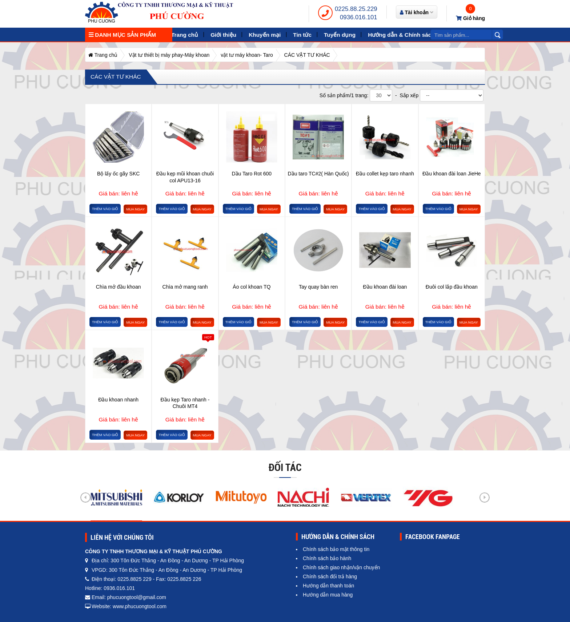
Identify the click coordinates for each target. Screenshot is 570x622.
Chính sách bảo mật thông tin (336, 549)
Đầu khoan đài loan (385, 287)
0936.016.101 (358, 17)
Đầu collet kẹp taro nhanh (385, 174)
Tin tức (302, 35)
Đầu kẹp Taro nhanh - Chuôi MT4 (185, 403)
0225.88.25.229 (356, 8)
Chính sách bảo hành (327, 558)
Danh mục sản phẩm (122, 35)
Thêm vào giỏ (105, 209)
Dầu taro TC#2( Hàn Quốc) (318, 174)
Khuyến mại (265, 35)
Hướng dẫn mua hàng (328, 595)
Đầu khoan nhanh (118, 400)
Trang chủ (184, 35)
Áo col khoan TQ (251, 287)
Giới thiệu (223, 35)
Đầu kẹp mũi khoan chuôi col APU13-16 (185, 177)
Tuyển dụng (340, 35)
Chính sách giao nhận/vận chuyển (341, 567)
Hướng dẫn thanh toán (328, 586)
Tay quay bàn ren (318, 287)
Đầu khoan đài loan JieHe (451, 174)
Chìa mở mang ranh (185, 287)
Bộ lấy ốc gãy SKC (118, 174)
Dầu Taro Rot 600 (252, 174)
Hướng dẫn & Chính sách (401, 35)
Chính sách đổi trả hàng (330, 576)
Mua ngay (135, 209)
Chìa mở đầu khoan (118, 287)
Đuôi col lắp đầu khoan (452, 287)
